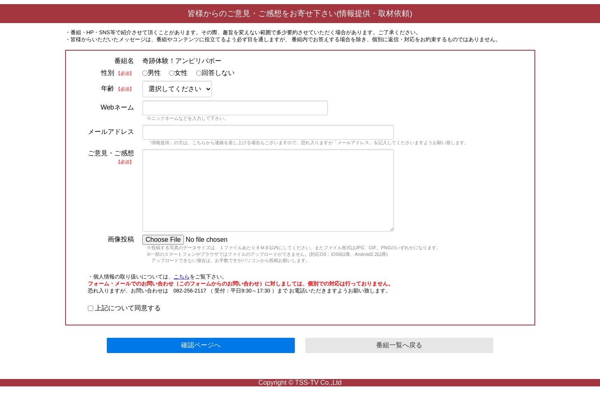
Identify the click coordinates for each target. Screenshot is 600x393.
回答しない (215, 72)
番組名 (124, 60)
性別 (117, 72)
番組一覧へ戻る (399, 345)
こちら (182, 277)
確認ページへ (201, 345)
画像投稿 (121, 239)
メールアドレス (111, 131)
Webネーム (117, 107)
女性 (178, 72)
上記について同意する (124, 307)
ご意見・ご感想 (111, 157)
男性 (151, 72)
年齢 (117, 88)
